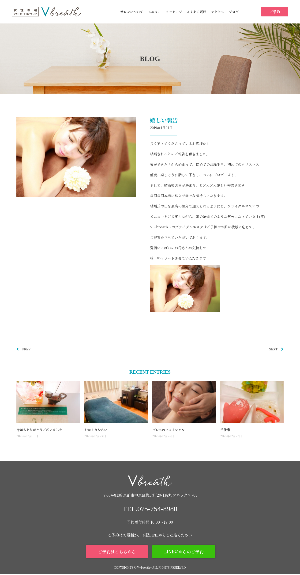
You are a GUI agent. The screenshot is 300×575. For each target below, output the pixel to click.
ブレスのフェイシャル (168, 429)
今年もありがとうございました (39, 429)
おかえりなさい (95, 429)
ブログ (234, 11)
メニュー (154, 11)
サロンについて (131, 11)
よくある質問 (196, 11)
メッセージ (174, 11)
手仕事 (225, 429)
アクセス (217, 11)
